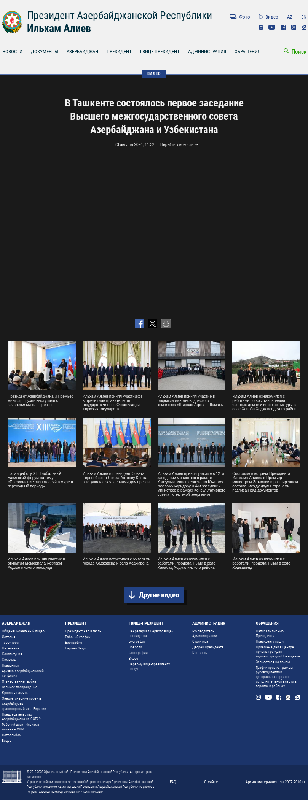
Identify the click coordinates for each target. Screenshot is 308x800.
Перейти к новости (176, 145)
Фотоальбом (11, 735)
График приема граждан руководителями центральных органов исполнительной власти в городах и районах (276, 676)
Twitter (293, 27)
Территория (11, 642)
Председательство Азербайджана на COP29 (21, 716)
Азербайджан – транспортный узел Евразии (24, 706)
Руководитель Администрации (204, 633)
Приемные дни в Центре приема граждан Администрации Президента (278, 651)
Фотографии (138, 653)
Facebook (283, 27)
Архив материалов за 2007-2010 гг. (276, 781)
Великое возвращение (19, 687)
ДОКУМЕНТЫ (44, 51)
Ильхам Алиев (59, 28)
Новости (135, 647)
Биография (73, 642)
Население (10, 648)
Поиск (299, 51)
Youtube (272, 27)
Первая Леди (75, 648)
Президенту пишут (270, 641)
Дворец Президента (207, 647)
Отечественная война (19, 681)
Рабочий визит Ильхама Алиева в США (20, 726)
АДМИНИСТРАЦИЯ (207, 51)
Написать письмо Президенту (270, 633)
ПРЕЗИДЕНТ (119, 51)
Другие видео (159, 594)
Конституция (12, 654)
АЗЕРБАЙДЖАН (82, 51)
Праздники (10, 665)
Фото (244, 17)
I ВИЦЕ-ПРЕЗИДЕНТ (160, 51)
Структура (200, 641)
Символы (9, 659)
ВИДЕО (154, 73)
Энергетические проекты (22, 698)
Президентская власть (83, 631)
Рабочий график (78, 637)
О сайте (211, 781)
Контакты (200, 653)
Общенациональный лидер (23, 631)
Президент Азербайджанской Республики (119, 15)
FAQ (173, 781)
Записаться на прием (273, 662)
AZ (289, 17)
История (8, 637)
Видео (271, 17)
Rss (304, 27)
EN (303, 17)
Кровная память (15, 692)
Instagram (261, 27)
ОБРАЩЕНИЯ (247, 51)
